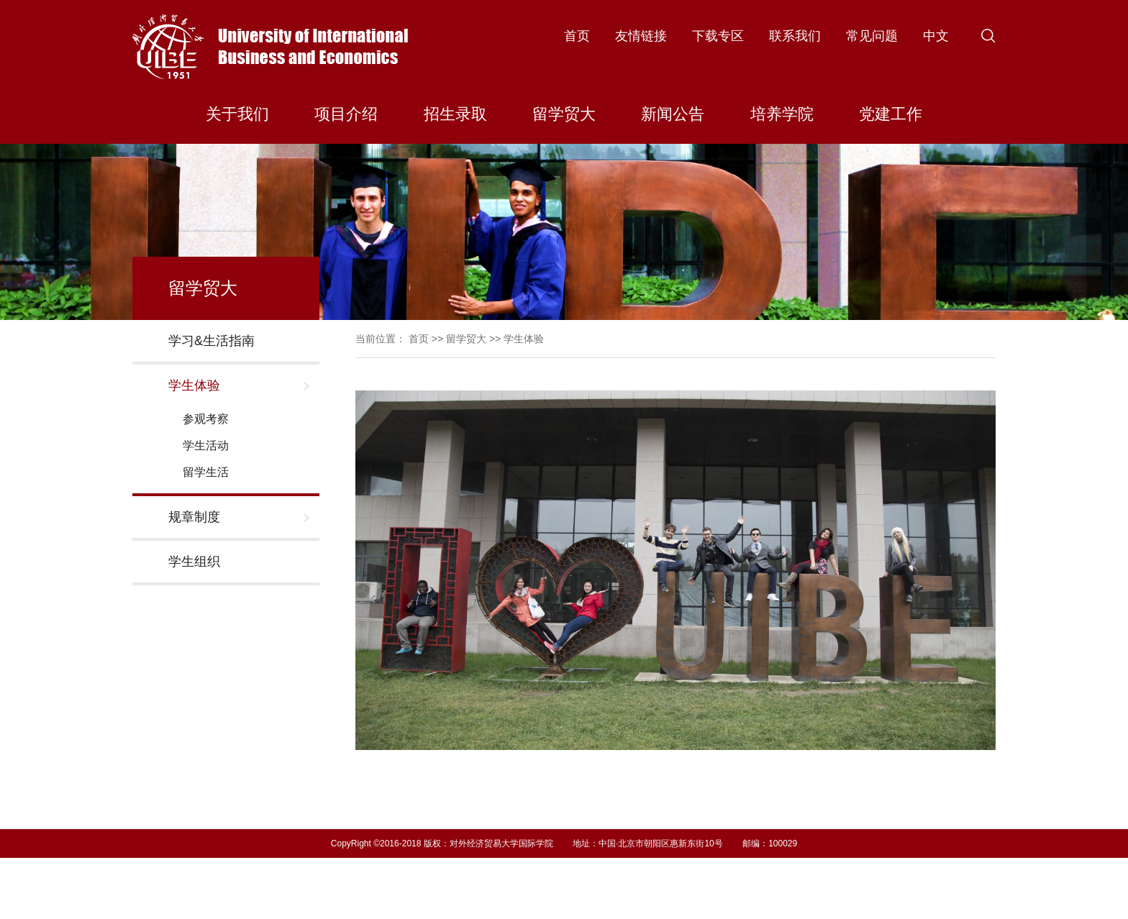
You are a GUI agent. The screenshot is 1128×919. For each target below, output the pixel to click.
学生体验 (194, 385)
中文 (936, 36)
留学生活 (206, 472)
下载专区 (718, 36)
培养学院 (782, 114)
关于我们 (237, 114)
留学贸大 (564, 114)
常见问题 (872, 36)
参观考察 (206, 419)
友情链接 (641, 36)
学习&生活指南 (211, 341)
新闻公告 (672, 114)
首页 (577, 36)
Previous (368, 787)
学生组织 (194, 561)
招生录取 (455, 114)
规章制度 (194, 517)
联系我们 (795, 36)
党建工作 (890, 114)
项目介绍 (346, 114)
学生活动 (206, 445)
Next (983, 787)
